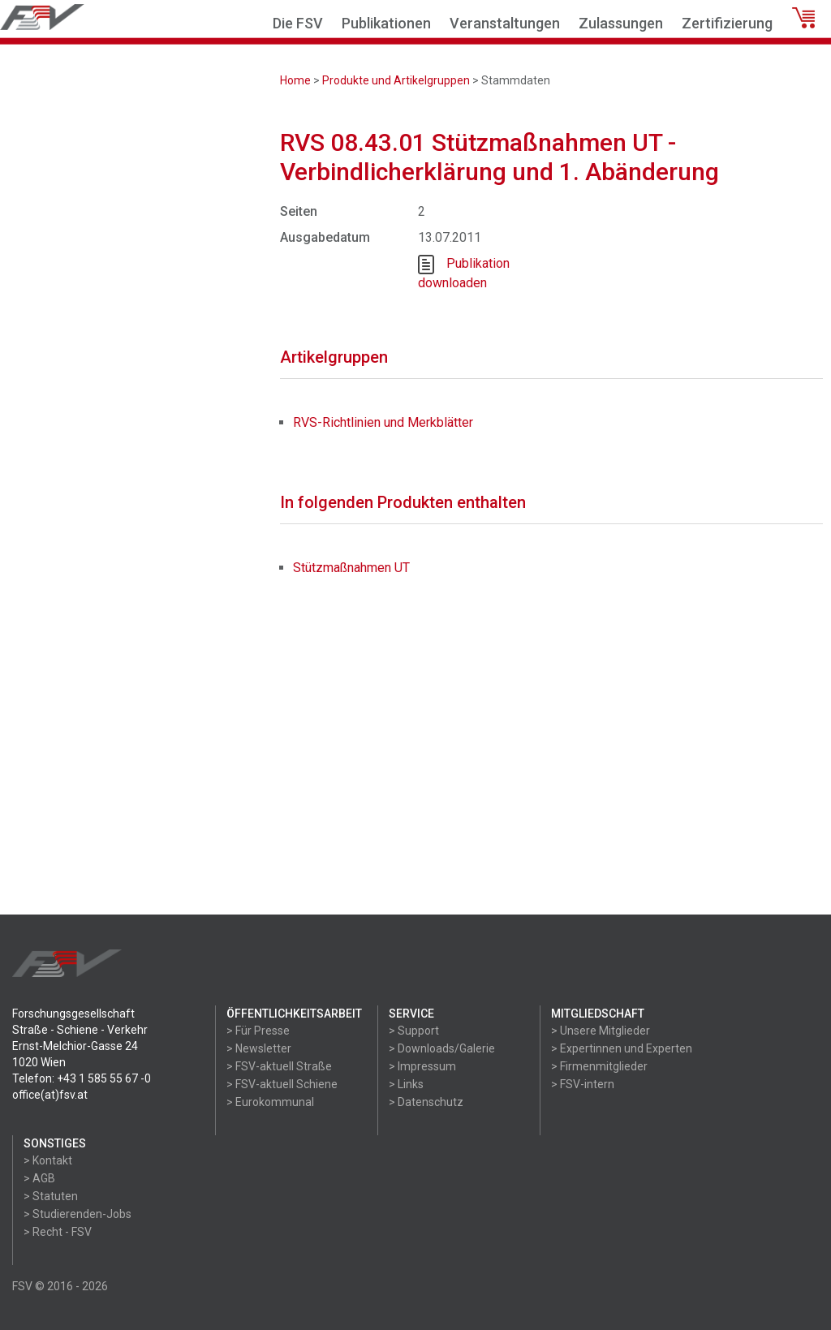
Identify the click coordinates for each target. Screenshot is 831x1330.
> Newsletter (258, 1048)
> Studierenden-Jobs (77, 1213)
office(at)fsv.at (50, 1094)
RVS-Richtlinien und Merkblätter (383, 422)
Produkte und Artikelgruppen (396, 80)
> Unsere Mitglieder (600, 1030)
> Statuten (51, 1196)
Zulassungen (621, 23)
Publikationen (386, 23)
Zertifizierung (727, 23)
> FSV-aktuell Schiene (282, 1084)
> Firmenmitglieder (599, 1066)
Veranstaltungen (505, 23)
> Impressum (422, 1066)
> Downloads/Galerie (442, 1048)
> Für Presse (258, 1030)
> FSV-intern (582, 1084)
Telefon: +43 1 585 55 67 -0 (81, 1078)
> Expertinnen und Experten (621, 1048)
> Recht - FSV (58, 1231)
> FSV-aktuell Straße (279, 1066)
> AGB (39, 1178)
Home (295, 80)
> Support (414, 1030)
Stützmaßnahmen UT (351, 567)
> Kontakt (48, 1160)
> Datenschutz (426, 1101)
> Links (406, 1084)
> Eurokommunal (270, 1101)
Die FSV (298, 23)
